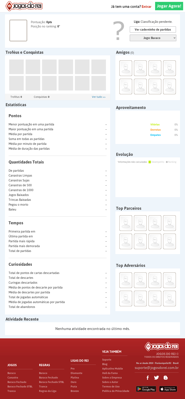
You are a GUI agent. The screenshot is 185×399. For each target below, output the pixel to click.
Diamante (76, 373)
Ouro (73, 382)
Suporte (106, 359)
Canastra (12, 377)
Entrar (146, 6)
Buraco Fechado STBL (20, 386)
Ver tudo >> (99, 96)
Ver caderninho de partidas (153, 29)
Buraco (11, 373)
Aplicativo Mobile (112, 368)
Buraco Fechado (16, 382)
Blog (104, 364)
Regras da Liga (47, 390)
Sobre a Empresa (112, 377)
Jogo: (153, 38)
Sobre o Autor (110, 382)
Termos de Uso (111, 386)
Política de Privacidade (115, 390)
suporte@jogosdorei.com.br (157, 368)
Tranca (11, 390)
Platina (75, 377)
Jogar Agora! (169, 6)
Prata (74, 386)
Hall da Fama (110, 373)
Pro (73, 368)
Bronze (75, 390)
